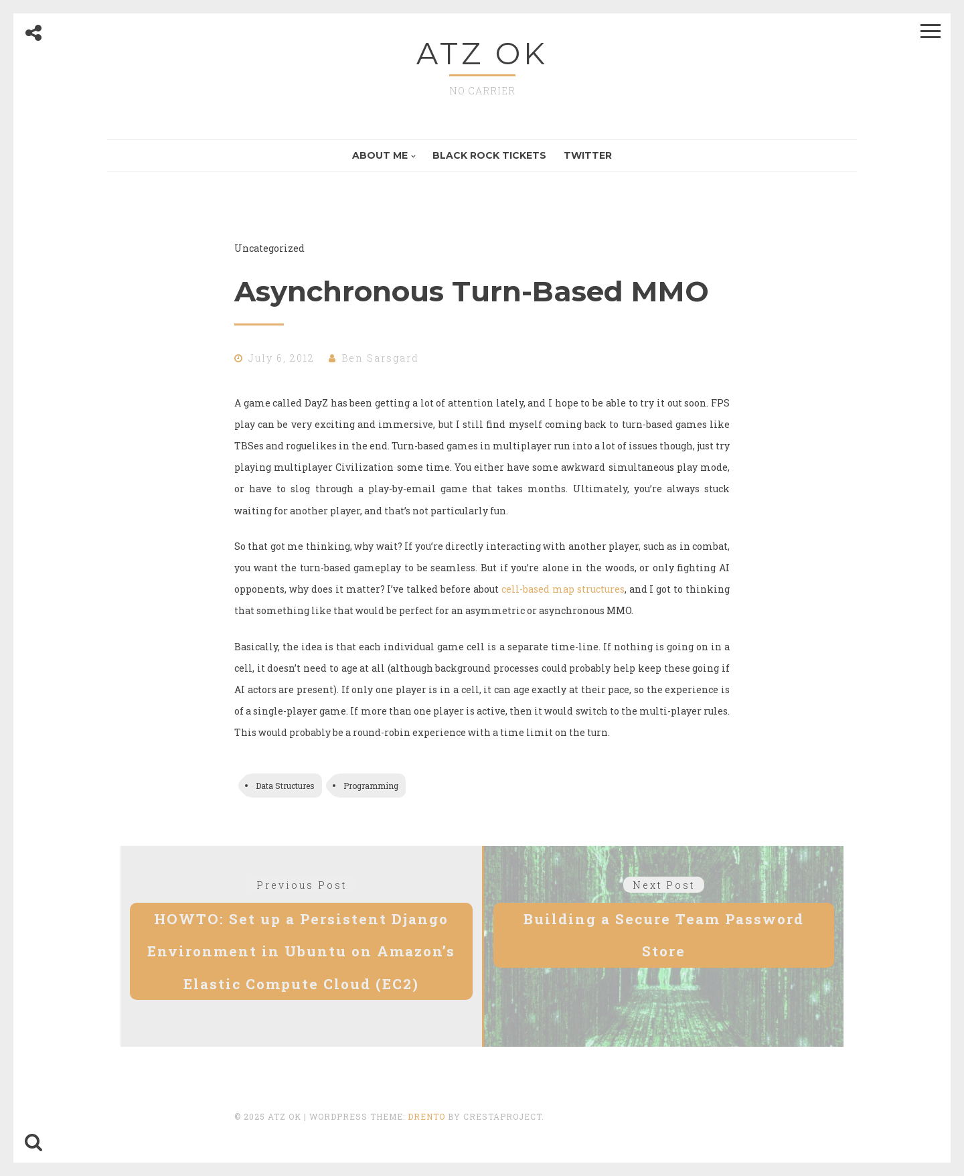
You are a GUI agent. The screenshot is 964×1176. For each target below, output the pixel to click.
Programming (370, 785)
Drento (426, 1116)
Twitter (588, 155)
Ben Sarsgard (380, 358)
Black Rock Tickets (489, 155)
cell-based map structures (563, 589)
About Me (380, 155)
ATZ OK (482, 53)
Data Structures (285, 785)
